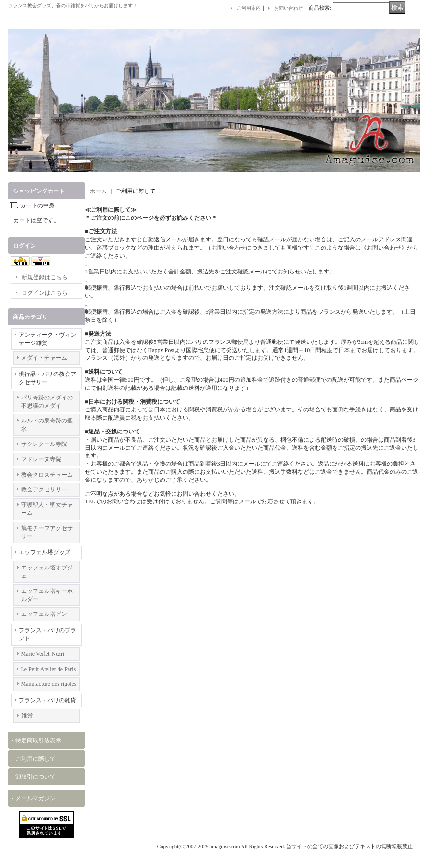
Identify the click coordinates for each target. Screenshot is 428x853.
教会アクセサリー (44, 489)
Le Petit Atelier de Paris (48, 669)
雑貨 (27, 715)
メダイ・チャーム (44, 357)
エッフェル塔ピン (44, 614)
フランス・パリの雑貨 (47, 700)
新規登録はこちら (45, 277)
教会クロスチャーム (47, 474)
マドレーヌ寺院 (41, 459)
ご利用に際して (35, 758)
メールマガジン (35, 798)
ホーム (98, 191)
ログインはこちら (45, 292)
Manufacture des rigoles (49, 684)
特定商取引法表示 (38, 740)
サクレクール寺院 (44, 444)
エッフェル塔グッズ (44, 552)
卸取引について (35, 776)
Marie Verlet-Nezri (43, 653)
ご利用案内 (249, 8)
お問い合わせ (288, 8)
